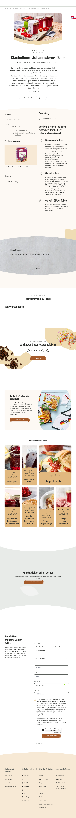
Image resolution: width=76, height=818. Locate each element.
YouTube (26, 783)
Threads (26, 800)
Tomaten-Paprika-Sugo (46, 507)
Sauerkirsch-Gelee (29, 465)
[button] (38, 48)
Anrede (36, 655)
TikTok (26, 793)
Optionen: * (38, 643)
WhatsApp (27, 797)
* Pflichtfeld (38, 743)
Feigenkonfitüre (55, 465)
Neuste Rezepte (9, 783)
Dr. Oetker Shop (60, 776)
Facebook (26, 776)
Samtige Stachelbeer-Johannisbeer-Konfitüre (29, 507)
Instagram (27, 790)
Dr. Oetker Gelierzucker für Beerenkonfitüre (25, 134)
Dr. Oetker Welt (60, 783)
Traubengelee (12, 465)
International (43, 800)
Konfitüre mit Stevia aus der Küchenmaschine (12, 507)
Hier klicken (53, 730)
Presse (41, 793)
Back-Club (59, 779)
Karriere (41, 797)
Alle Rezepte (8, 776)
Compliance (42, 783)
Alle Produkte (9, 779)
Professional (42, 807)
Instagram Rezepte (10, 786)
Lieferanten (42, 790)
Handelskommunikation (46, 804)
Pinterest (26, 786)
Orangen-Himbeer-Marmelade (63, 507)
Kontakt (41, 776)
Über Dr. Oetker (43, 779)
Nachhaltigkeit (43, 786)
